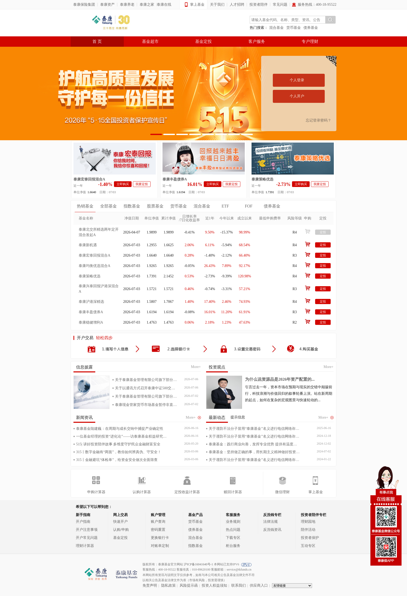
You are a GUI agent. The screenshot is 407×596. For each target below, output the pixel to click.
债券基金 (310, 28)
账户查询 (158, 522)
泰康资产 (107, 4)
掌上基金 (315, 492)
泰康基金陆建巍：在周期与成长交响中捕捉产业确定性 (119, 429)
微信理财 (282, 492)
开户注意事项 (87, 530)
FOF (248, 206)
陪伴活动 (308, 530)
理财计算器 (85, 546)
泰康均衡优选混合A (94, 266)
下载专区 (233, 538)
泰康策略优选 (262, 179)
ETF (225, 206)
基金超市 (150, 41)
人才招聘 (237, 4)
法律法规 (270, 522)
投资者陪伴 (258, 4)
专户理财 (310, 41)
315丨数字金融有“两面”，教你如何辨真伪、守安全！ (118, 452)
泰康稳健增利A (91, 322)
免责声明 (150, 585)
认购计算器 (142, 492)
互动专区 (308, 546)
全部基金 (108, 206)
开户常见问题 (87, 538)
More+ (196, 367)
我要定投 (141, 184)
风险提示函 (189, 585)
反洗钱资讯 (272, 530)
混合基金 (276, 28)
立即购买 (123, 184)
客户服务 (256, 41)
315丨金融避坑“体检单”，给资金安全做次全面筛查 (116, 460)
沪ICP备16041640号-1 (198, 564)
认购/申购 (121, 530)
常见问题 (280, 4)
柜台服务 (233, 546)
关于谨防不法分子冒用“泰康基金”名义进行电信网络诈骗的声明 (254, 429)
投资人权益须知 (214, 585)
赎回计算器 (233, 492)
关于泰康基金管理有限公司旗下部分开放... (146, 380)
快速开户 (120, 522)
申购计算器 (96, 492)
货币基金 (293, 28)
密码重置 (158, 530)
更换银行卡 (160, 538)
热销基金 (85, 206)
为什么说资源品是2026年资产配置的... (280, 379)
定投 (323, 232)
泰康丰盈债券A (174, 179)
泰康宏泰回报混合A (89, 179)
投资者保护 (310, 538)
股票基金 (155, 206)
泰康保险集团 (84, 4)
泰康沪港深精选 (91, 302)
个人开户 (297, 96)
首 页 (97, 41)
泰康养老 (127, 4)
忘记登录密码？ (318, 120)
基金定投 (203, 41)
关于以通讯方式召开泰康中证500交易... (146, 388)
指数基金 (132, 206)
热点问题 (233, 530)
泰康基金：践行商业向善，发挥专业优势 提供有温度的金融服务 (254, 444)
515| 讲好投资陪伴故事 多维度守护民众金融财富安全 (118, 444)
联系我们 (238, 585)
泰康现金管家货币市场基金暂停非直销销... (146, 405)
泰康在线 (164, 4)
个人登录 (297, 80)
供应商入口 (259, 585)
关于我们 (217, 4)
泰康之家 (147, 4)
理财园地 (308, 522)
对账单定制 (160, 546)
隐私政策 (168, 585)
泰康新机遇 (88, 245)
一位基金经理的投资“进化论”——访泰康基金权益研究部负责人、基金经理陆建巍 (122, 436)
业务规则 (233, 522)
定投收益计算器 (187, 492)
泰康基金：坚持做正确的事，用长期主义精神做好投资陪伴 (254, 452)
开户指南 (83, 522)
